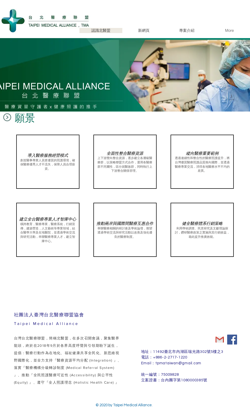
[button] (47, 162)
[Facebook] (232, 340)
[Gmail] (220, 340)
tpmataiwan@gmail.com (178, 363)
